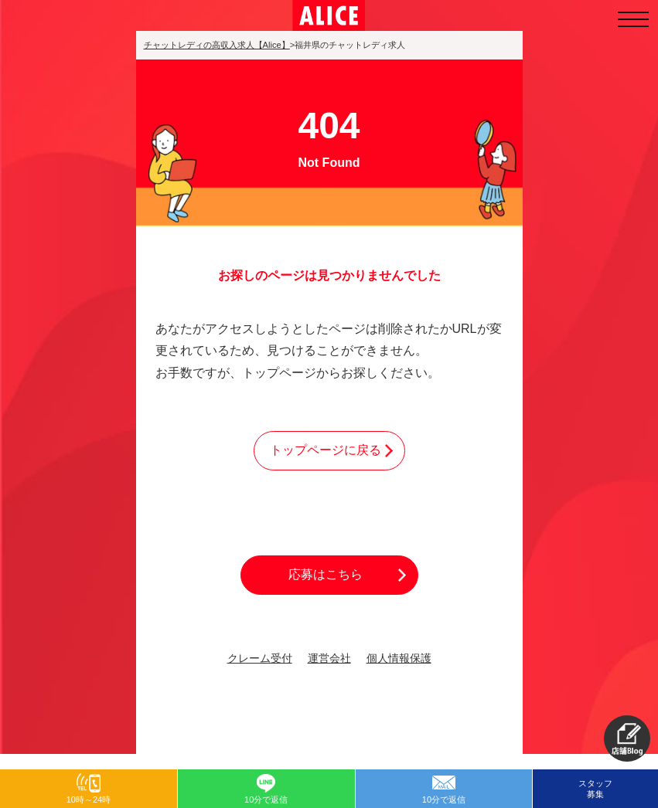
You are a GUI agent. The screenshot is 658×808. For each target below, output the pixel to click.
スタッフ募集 (595, 789)
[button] (627, 738)
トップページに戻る (325, 450)
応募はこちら (325, 574)
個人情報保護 (399, 658)
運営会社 (329, 658)
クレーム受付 (259, 658)
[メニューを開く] (633, 19)
